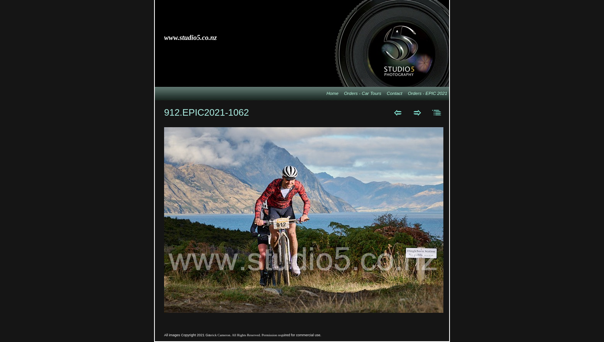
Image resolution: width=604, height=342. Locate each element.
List (437, 112)
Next (417, 112)
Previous (397, 112)
